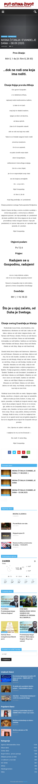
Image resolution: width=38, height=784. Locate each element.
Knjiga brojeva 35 (18, 533)
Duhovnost (4, 36)
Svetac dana (5, 751)
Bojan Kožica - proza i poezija (11, 754)
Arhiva (3, 766)
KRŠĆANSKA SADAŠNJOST (8, 606)
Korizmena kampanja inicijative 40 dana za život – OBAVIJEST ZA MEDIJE (24, 678)
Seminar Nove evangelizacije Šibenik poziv (8, 637)
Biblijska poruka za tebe (9, 757)
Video (3, 772)
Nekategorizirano (6, 769)
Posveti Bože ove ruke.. (20, 523)
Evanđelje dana (12, 36)
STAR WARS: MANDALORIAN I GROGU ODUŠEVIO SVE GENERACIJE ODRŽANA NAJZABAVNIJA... (28, 613)
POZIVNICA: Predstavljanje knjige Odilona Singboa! (8, 611)
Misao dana (5, 748)
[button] (35, 12)
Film (21, 606)
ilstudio (25, 781)
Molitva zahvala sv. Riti (20, 730)
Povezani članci (7, 465)
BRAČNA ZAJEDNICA (19, 514)
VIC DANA (4, 763)
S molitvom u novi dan (8, 760)
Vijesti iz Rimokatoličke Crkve (10, 745)
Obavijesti (4, 632)
